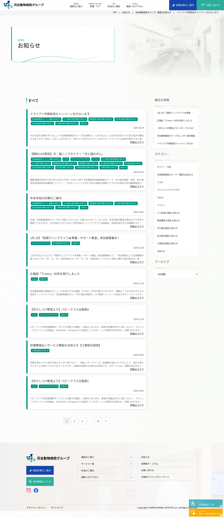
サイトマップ (57, 514)
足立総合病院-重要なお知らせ (42, 123)
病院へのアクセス (135, 5)
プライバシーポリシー (36, 514)
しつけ (66, 160)
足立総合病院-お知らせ (65, 168)
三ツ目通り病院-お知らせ (41, 164)
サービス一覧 (88, 471)
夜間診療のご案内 (42, 477)
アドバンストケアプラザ (80, 160)
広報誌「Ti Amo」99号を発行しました (174, 120)
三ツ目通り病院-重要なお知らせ (75, 119)
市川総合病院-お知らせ (133, 164)
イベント (96, 160)
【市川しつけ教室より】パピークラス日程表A (177, 128)
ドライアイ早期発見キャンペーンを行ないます (177, 143)
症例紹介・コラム (150, 471)
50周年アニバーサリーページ (156, 485)
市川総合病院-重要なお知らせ (126, 119)
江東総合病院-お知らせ (109, 168)
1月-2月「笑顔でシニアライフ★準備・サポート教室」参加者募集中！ (177, 112)
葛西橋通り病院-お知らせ (88, 164)
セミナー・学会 (164, 166)
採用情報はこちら (42, 488)
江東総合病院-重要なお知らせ (67, 123)
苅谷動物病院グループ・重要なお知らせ (46, 119)
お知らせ (84, 123)
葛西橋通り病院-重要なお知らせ (101, 119)
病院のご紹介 (77, 5)
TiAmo (34, 282)
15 (98, 428)
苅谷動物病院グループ (24, 5)
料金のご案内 (114, 5)
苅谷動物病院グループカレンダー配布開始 (176, 135)
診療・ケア (95, 5)
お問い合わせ (148, 478)
